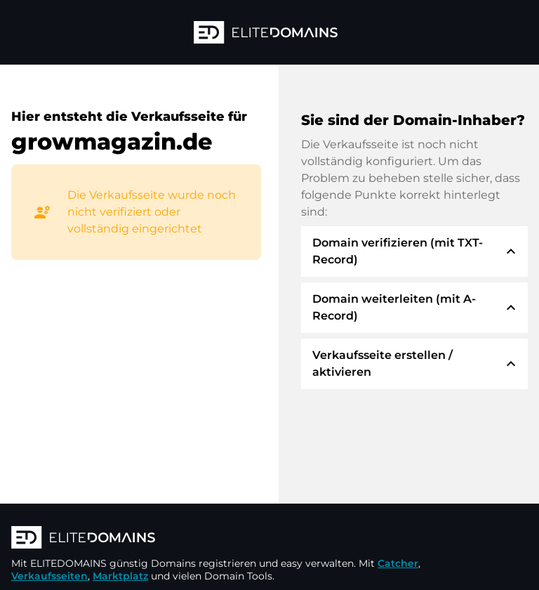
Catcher (398, 563)
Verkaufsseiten (49, 576)
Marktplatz (120, 576)
